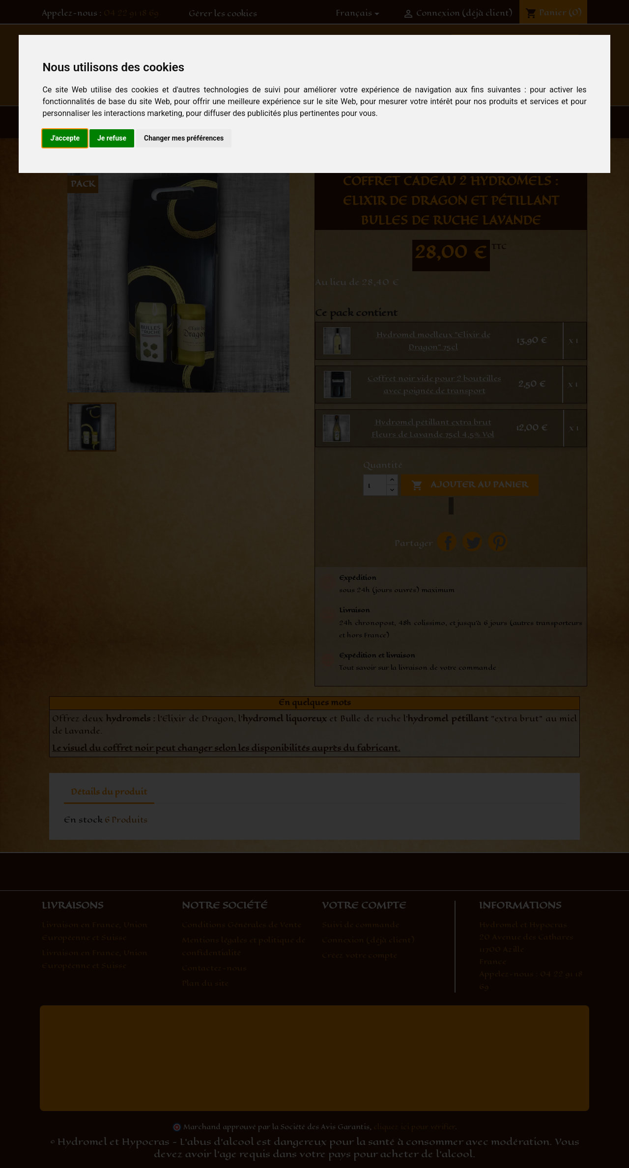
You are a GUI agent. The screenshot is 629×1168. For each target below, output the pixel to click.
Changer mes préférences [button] (184, 138)
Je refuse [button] (111, 138)
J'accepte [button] (65, 138)
